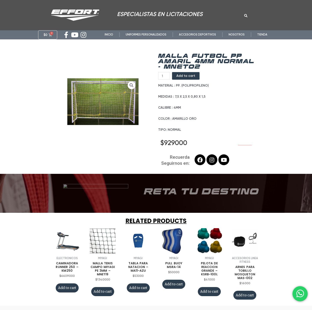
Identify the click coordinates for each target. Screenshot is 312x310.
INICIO (109, 34)
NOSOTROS (237, 34)
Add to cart (185, 76)
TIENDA (262, 34)
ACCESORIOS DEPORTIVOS (197, 34)
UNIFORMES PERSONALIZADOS (146, 34)
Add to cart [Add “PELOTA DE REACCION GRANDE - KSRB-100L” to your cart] (209, 291)
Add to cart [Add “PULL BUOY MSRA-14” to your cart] (174, 284)
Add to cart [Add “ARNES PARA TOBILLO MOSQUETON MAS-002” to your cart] (245, 295)
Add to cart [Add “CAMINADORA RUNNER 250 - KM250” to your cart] (67, 288)
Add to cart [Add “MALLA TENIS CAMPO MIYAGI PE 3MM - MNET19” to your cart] (103, 291)
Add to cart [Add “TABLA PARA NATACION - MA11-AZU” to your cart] (138, 288)
